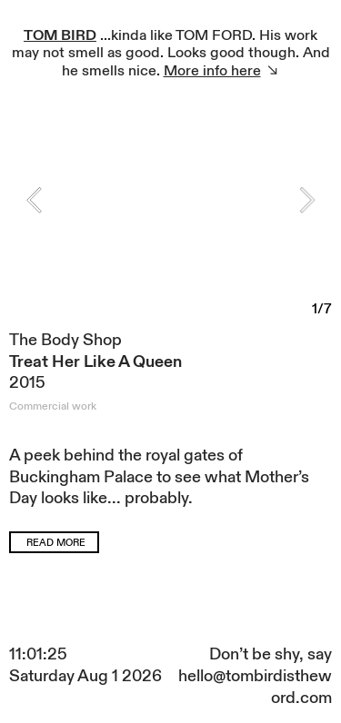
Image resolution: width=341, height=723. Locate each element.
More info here (212, 71)
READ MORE (55, 543)
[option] (170, 208)
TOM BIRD (60, 35)
